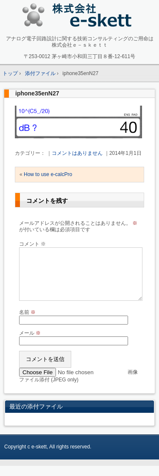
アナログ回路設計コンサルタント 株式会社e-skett (79, 16)
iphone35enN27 (37, 93)
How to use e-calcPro (48, 174)
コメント (32, 244)
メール (30, 343)
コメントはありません (77, 153)
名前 (27, 322)
